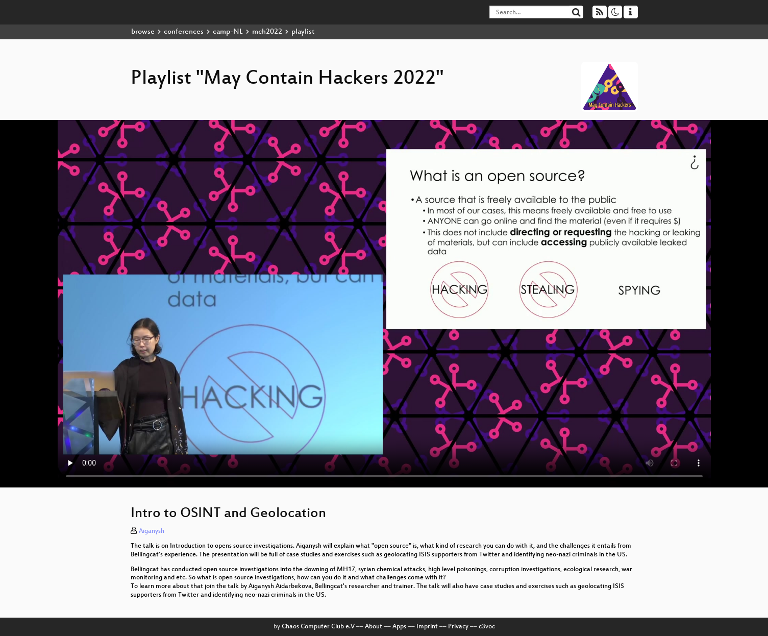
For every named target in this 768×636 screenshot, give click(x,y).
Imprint (427, 626)
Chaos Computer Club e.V (318, 626)
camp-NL (228, 32)
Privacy (458, 626)
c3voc (487, 626)
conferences (184, 32)
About (373, 626)
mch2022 (267, 32)
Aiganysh (151, 531)
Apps (399, 626)
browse (143, 32)
